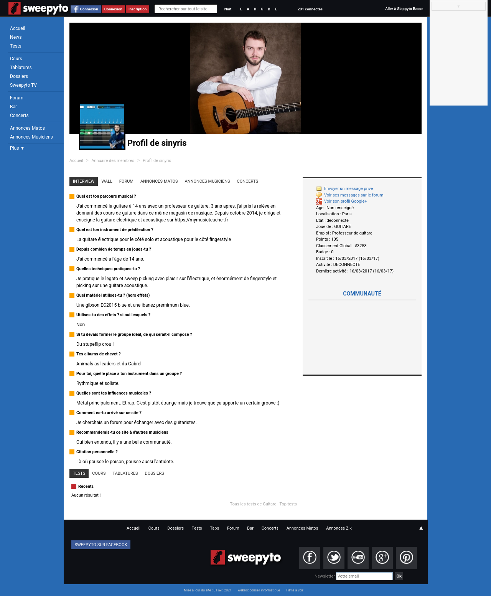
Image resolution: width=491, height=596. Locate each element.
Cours (16, 58)
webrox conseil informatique (259, 590)
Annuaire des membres (112, 160)
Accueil (17, 28)
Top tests (288, 504)
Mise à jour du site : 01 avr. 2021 (207, 590)
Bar (13, 106)
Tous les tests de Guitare (253, 504)
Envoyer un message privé (344, 188)
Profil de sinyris (157, 160)
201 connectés (310, 9)
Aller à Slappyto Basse (404, 9)
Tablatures (21, 67)
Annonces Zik (339, 528)
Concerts (19, 115)
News (15, 37)
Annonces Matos (27, 128)
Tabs (214, 528)
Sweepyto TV (23, 85)
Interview (83, 181)
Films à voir (294, 590)
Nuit (227, 9)
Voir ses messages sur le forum (349, 195)
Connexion (89, 9)
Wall (106, 181)
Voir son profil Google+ (341, 201)
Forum (16, 98)
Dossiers (19, 76)
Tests (15, 46)
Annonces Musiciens (31, 137)
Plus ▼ (17, 148)
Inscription (138, 9)
